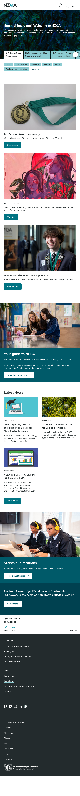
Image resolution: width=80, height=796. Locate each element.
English (47, 64)
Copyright (8, 759)
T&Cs (6, 743)
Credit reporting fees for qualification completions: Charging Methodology (18, 428)
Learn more (12, 286)
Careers (7, 691)
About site (8, 733)
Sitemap (7, 728)
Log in (8, 64)
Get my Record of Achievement (18, 656)
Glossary (7, 738)
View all (11, 500)
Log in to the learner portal (16, 646)
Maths (57, 64)
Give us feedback (12, 661)
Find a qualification (16, 576)
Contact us (9, 676)
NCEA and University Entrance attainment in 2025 (20, 476)
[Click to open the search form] (61, 5)
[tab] (13, 55)
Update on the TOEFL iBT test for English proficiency (58, 426)
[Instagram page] (15, 706)
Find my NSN (21, 64)
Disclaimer (8, 749)
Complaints (9, 681)
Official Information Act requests (19, 686)
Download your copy (17, 375)
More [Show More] (35, 69)
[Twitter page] (10, 706)
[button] (6, 629)
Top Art (11, 217)
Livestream (12, 145)
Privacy (7, 754)
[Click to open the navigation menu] (74, 5)
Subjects (35, 64)
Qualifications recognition (16, 69)
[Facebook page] (5, 706)
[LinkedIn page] (20, 706)
